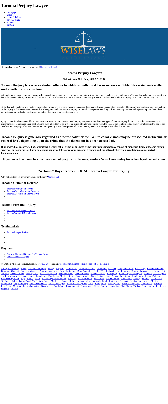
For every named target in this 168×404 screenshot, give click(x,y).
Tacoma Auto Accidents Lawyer (21, 210)
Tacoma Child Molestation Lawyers (23, 191)
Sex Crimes (99, 278)
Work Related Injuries (77, 283)
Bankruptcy (46, 286)
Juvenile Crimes (98, 273)
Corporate (105, 286)
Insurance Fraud (66, 273)
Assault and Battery (37, 268)
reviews (10, 22)
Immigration (100, 283)
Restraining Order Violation (54, 278)
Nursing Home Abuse (139, 281)
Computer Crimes (125, 268)
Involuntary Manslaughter (130, 273)
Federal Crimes (17, 273)
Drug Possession (84, 271)
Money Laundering (37, 276)
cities (96, 264)
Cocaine (112, 268)
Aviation (115, 286)
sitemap (84, 264)
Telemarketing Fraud (21, 281)
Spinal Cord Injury (57, 283)
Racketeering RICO (10, 278)
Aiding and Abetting (10, 268)
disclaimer (104, 264)
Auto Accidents (84, 281)
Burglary (60, 268)
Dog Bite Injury (21, 283)
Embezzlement (112, 271)
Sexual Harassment (38, 283)
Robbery (72, 278)
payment (10, 25)
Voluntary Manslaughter (155, 273)
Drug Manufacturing (48, 271)
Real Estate (6, 286)
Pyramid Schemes (153, 276)
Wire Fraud (44, 281)
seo (90, 264)
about (9, 15)
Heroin (30, 278)
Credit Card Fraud (155, 268)
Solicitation (126, 278)
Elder (96, 286)
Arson (23, 268)
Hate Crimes (154, 271)
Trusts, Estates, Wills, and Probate (137, 283)
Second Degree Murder (78, 276)
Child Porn (102, 268)
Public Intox (137, 276)
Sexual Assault (112, 278)
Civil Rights (126, 286)
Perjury (115, 276)
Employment (86, 286)
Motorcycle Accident (118, 281)
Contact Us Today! (48, 67)
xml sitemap (73, 264)
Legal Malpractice (31, 286)
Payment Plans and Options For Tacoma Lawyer (28, 254)
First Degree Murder (57, 276)
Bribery (51, 268)
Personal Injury (69, 281)
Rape (23, 278)
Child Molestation (87, 268)
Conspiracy (140, 268)
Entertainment (72, 286)
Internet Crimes (82, 273)
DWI (102, 271)
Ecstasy (134, 271)
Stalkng (136, 278)
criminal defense (14, 17)
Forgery (143, 271)
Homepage (11, 12)
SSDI (90, 283)
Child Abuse (71, 268)
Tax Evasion (156, 278)
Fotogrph (62, 264)
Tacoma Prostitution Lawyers (20, 189)
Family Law (59, 286)
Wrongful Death (100, 281)
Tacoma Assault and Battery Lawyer (23, 194)
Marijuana (55, 281)
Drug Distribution (67, 271)
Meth (37, 278)
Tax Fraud (5, 281)
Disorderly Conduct (10, 271)
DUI (96, 271)
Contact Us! (53, 177)
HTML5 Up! (43, 264)
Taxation (158, 283)
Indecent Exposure (48, 273)
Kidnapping (112, 273)
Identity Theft (32, 273)
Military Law (114, 283)
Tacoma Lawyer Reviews (18, 232)
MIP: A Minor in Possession (14, 276)
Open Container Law (100, 276)
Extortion (125, 271)
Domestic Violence (29, 271)
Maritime (17, 286)
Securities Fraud (85, 278)
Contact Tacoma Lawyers (18, 256)
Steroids (145, 278)
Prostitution (125, 276)
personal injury (13, 20)
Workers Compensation (143, 286)
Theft (34, 281)
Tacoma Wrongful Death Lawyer (21, 213)
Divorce (14, 288)
